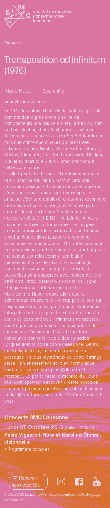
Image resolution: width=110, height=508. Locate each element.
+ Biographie (51, 91)
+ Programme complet (26, 449)
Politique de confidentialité (64, 494)
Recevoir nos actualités (26, 482)
